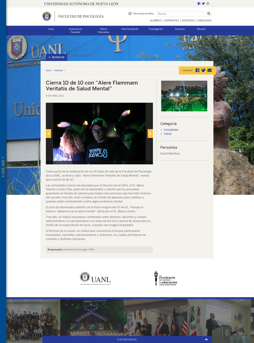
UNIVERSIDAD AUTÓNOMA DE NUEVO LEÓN (81, 4)
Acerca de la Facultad (75, 31)
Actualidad (171, 129)
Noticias (59, 70)
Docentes (188, 20)
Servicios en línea (141, 13)
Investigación (156, 29)
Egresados (205, 20)
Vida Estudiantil (129, 29)
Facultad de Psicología (81, 16)
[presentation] (48, 133)
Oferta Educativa (103, 31)
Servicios (180, 29)
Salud (167, 133)
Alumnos (155, 20)
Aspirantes (171, 20)
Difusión (201, 29)
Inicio (51, 29)
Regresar (56, 57)
